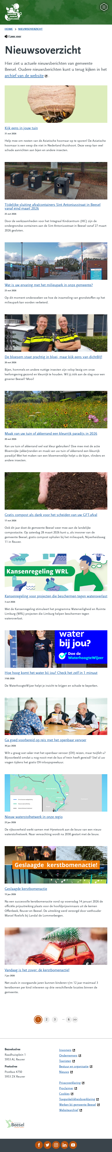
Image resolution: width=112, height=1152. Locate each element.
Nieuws (64, 1072)
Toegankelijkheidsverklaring (77, 1099)
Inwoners (65, 1050)
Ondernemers (68, 1055)
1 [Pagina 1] (38, 1019)
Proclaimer (66, 1088)
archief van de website (26, 75)
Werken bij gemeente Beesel (77, 1104)
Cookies (64, 1093)
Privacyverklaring (70, 1083)
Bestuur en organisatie (74, 1066)
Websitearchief (68, 1110)
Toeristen (65, 1061)
